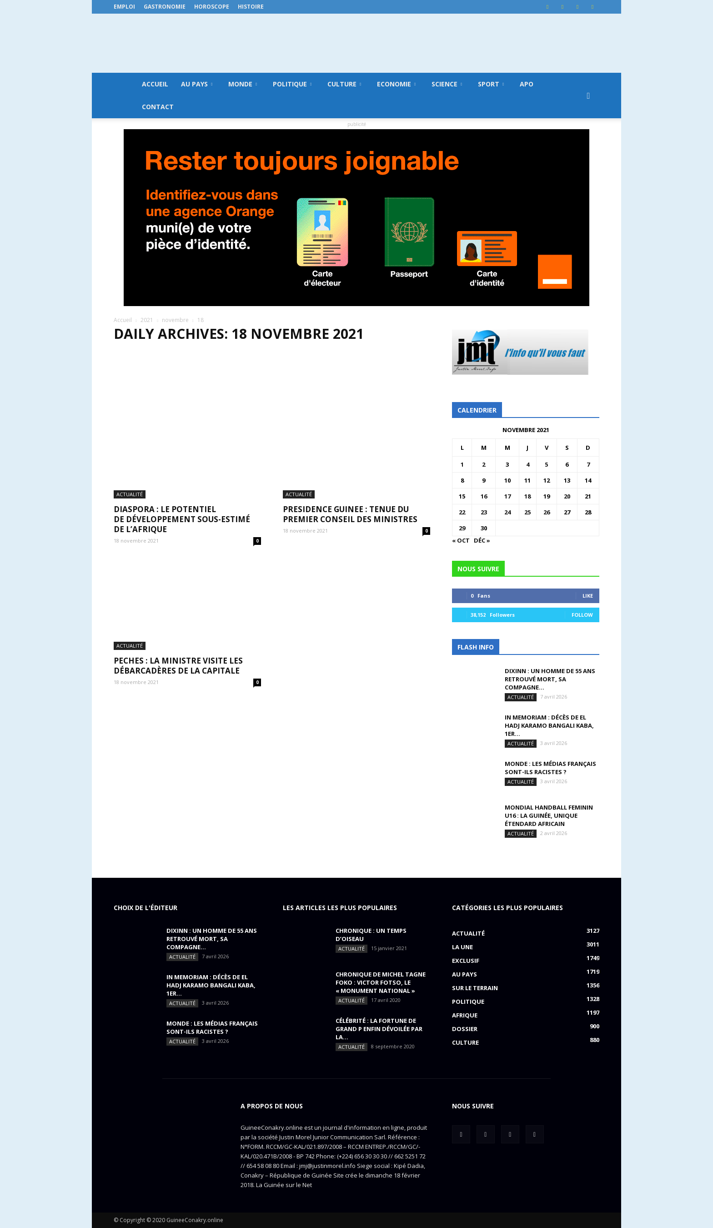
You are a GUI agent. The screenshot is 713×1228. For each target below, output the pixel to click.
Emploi (124, 6)
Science (447, 84)
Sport (491, 84)
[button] (588, 95)
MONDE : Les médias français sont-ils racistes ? (550, 768)
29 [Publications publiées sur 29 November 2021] (462, 528)
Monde (242, 84)
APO (526, 84)
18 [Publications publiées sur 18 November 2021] (527, 496)
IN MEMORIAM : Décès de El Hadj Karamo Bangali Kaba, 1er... (549, 725)
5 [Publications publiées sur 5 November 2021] (546, 464)
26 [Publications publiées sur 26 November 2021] (546, 512)
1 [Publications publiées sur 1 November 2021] (462, 464)
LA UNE (462, 947)
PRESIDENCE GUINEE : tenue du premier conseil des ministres (350, 439)
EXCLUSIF (465, 960)
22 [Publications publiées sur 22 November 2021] (462, 512)
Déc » (482, 540)
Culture (344, 84)
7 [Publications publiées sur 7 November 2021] (588, 464)
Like (587, 595)
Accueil (155, 84)
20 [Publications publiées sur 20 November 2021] (567, 496)
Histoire (251, 6)
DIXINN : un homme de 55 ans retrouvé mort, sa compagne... (550, 679)
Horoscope (211, 6)
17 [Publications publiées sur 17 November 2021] (507, 496)
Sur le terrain (475, 988)
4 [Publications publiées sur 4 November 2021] (527, 464)
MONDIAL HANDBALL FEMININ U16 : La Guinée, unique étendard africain (549, 815)
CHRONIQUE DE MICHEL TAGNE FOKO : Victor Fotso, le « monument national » (381, 982)
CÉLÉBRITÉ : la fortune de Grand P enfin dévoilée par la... (379, 1029)
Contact (158, 106)
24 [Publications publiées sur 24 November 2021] (507, 512)
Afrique (464, 1015)
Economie (396, 84)
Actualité (129, 419)
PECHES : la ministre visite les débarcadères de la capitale (178, 573)
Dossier (464, 1029)
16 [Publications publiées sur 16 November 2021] (484, 496)
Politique (292, 84)
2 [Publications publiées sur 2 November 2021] (483, 464)
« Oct (461, 540)
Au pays (196, 84)
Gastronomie (165, 6)
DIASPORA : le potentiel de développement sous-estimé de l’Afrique (182, 444)
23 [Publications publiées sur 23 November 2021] (484, 512)
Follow (582, 614)
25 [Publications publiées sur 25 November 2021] (527, 512)
